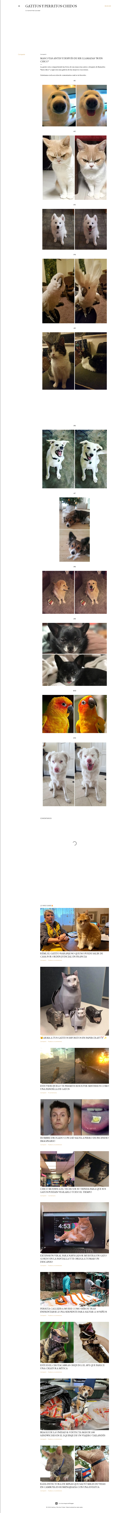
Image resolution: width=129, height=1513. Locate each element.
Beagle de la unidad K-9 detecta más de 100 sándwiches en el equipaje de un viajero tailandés (72, 1434)
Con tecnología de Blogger (64, 1503)
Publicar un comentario (55, 960)
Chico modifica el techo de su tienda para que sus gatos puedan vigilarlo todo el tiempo (73, 1190)
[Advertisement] (64, 34)
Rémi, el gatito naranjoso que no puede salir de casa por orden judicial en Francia (71, 955)
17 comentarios (52, 1092)
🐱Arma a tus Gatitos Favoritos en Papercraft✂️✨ (73, 1037)
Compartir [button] (21, 54)
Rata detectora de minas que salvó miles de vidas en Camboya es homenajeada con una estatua (72, 1485)
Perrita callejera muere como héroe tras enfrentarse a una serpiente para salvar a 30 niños (73, 1310)
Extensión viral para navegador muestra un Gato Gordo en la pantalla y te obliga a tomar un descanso (73, 1258)
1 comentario (51, 1195)
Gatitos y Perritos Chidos (51, 6)
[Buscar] (108, 6)
